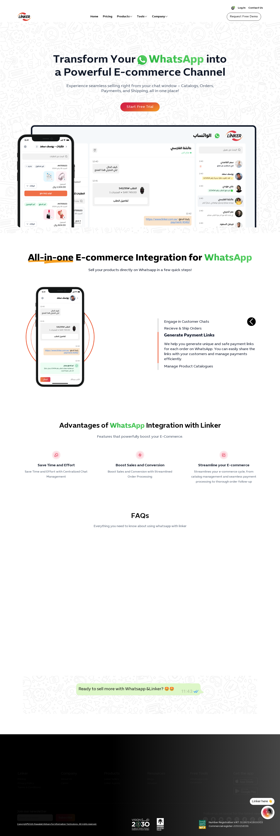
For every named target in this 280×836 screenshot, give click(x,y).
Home (94, 16)
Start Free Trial (140, 107)
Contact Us (255, 7)
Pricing (107, 16)
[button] (125, 16)
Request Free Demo (244, 16)
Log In (242, 7)
